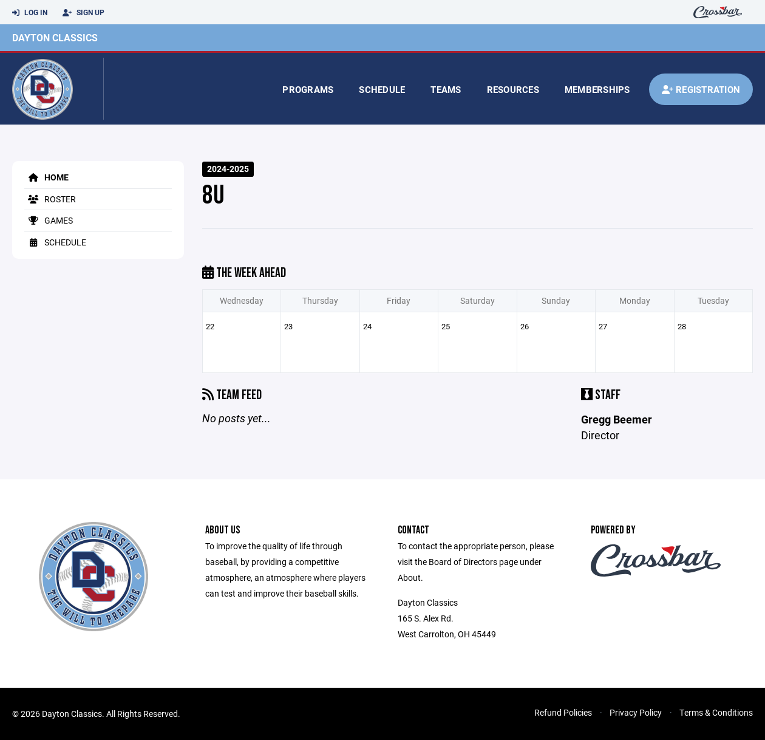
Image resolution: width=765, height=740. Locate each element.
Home (46, 177)
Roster (50, 199)
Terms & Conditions (716, 712)
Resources (513, 89)
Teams (445, 89)
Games (48, 220)
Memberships (597, 89)
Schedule (382, 89)
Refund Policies (563, 712)
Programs (307, 89)
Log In (29, 12)
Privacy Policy (636, 712)
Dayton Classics (55, 37)
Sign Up (83, 12)
